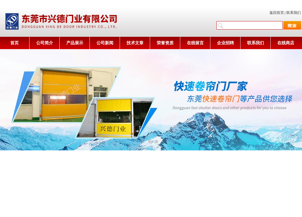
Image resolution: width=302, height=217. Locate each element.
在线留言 (195, 43)
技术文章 (135, 43)
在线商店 (285, 43)
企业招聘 (225, 43)
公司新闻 (104, 43)
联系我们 (293, 13)
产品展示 (74, 43)
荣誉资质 (165, 43)
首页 (14, 43)
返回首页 (276, 13)
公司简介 (44, 43)
